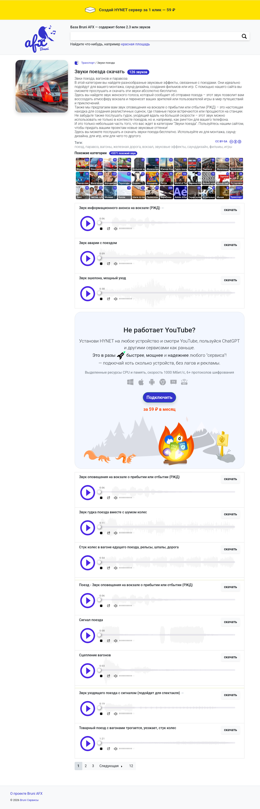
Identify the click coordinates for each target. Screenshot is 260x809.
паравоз (92, 147)
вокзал (147, 147)
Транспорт (88, 62)
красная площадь (135, 44)
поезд (79, 147)
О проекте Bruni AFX (26, 794)
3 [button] (93, 766)
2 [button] (86, 766)
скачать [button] (230, 210)
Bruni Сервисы (29, 800)
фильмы (216, 147)
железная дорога (127, 147)
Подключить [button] (159, 397)
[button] (78, 766)
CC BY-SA (221, 141)
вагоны (106, 147)
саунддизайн (197, 147)
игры (228, 147)
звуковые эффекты (170, 147)
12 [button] (131, 766)
